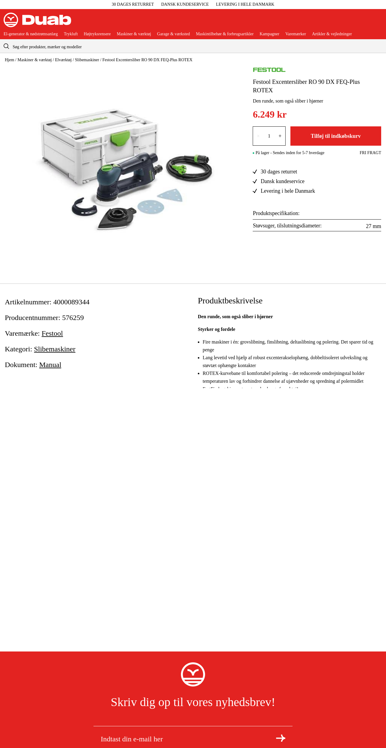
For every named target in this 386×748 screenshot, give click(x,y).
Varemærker (295, 34)
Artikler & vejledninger (332, 34)
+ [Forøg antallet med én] (280, 136)
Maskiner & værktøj (134, 34)
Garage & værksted (173, 34)
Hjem (9, 60)
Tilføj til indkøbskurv (336, 136)
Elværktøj (63, 60)
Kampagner (269, 34)
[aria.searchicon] (6, 46)
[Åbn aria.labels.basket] (377, 22)
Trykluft (71, 34)
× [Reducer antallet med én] (258, 136)
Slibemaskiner (87, 60)
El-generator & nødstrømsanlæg (31, 34)
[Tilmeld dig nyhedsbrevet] (280, 738)
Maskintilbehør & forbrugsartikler (225, 34)
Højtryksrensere (97, 34)
